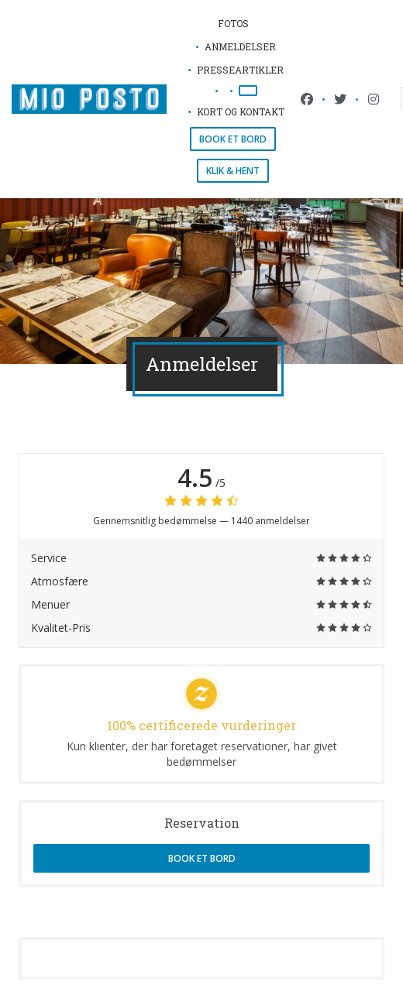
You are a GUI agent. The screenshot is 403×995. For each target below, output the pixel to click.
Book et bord (233, 139)
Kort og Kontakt (240, 111)
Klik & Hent (233, 170)
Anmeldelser (240, 46)
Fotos (233, 23)
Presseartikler (240, 69)
